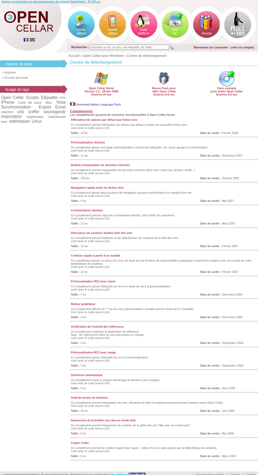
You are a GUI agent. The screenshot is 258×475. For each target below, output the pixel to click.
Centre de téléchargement (146, 56)
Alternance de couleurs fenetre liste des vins (101, 232)
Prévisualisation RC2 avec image (93, 352)
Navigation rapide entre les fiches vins (97, 187)
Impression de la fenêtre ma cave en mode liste (103, 420)
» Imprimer (9, 72)
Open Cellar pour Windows (103, 56)
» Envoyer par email (15, 77)
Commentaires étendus (87, 210)
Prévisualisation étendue (88, 142)
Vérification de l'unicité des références (97, 326)
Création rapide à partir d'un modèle (95, 255)
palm (4, 121)
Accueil (74, 56)
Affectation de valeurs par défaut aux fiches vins (104, 119)
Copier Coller (80, 442)
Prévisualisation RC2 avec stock (93, 281)
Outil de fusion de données (89, 397)
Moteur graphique (83, 304)
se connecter (219, 47)
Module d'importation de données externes (100, 165)
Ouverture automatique (87, 375)
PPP (63, 97)
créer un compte (242, 47)
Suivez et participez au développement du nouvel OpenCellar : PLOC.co (51, 1)
